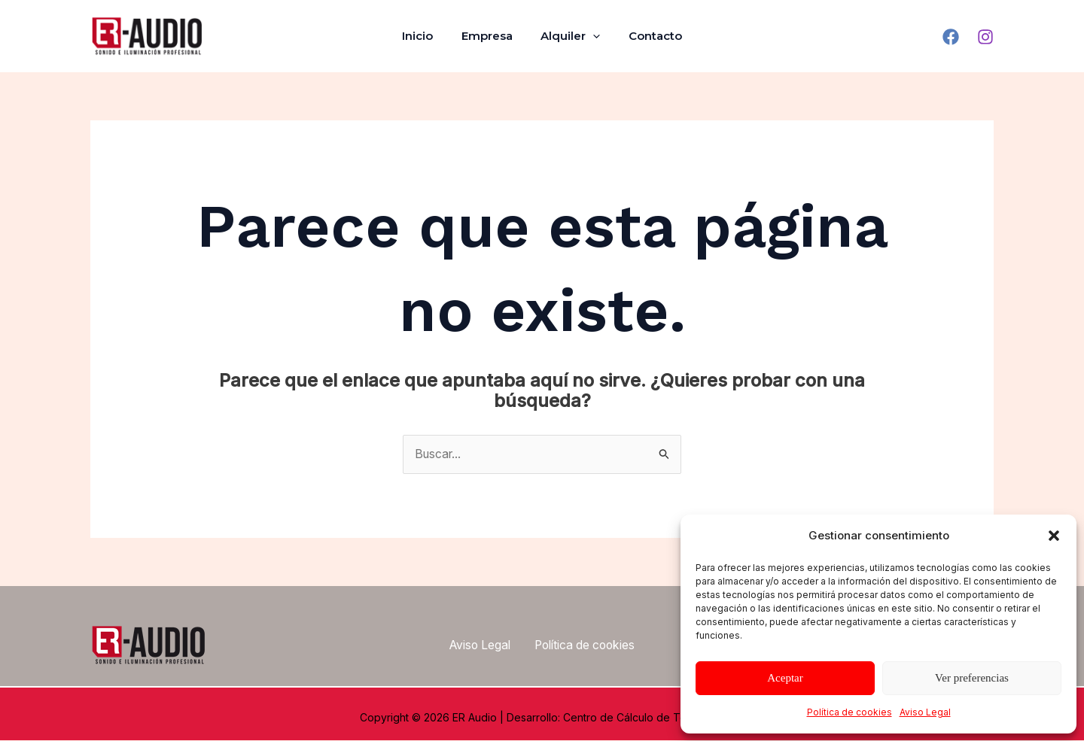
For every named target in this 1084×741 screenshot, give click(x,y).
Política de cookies (849, 712)
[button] (1053, 535)
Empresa (490, 36)
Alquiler (568, 36)
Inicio (426, 36)
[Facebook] (950, 37)
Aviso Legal (925, 712)
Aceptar (784, 678)
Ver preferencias (972, 678)
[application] (590, 36)
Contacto (647, 36)
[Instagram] (985, 37)
